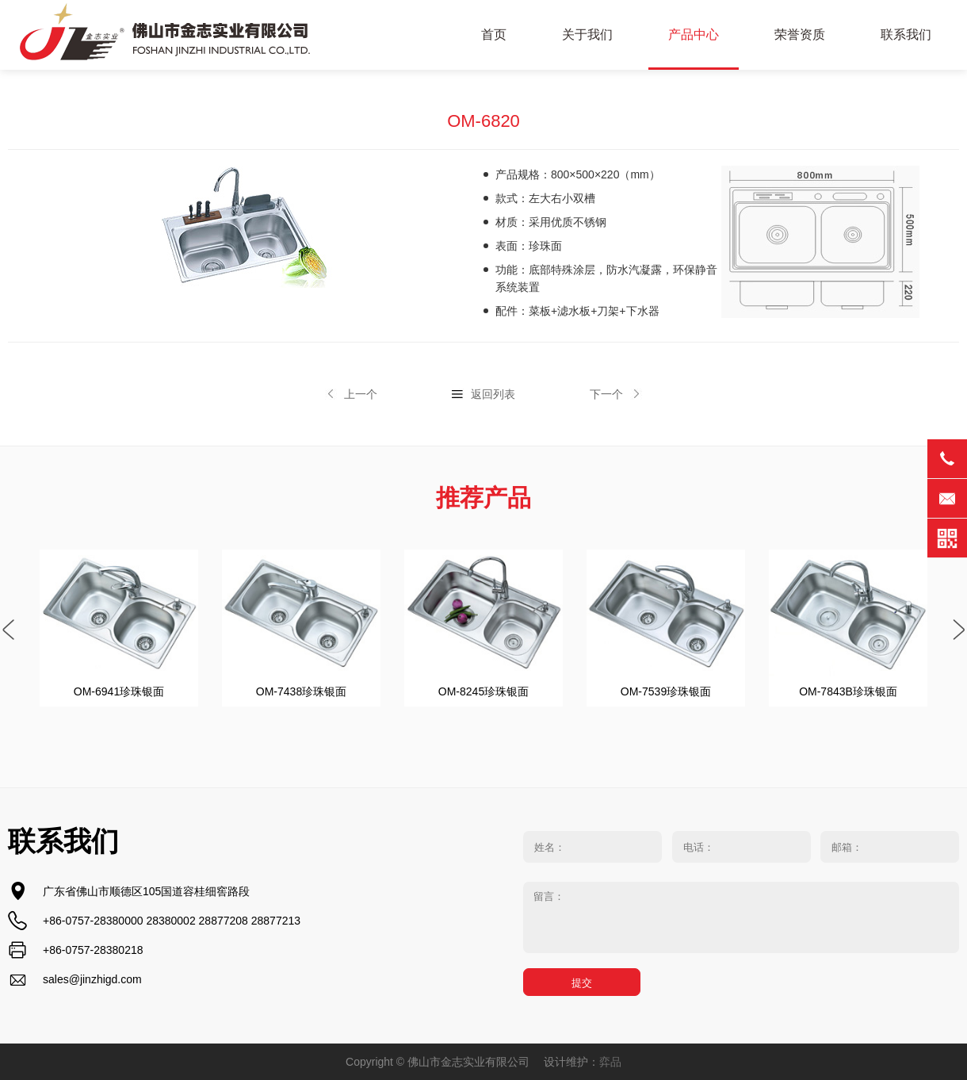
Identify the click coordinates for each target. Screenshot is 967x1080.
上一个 (360, 394)
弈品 (610, 1061)
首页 (493, 34)
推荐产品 (483, 497)
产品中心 (693, 34)
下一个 (606, 394)
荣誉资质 (799, 34)
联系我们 (906, 34)
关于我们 (587, 34)
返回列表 (493, 394)
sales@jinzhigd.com (92, 979)
